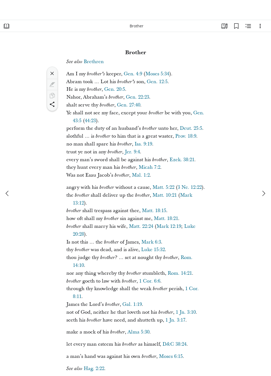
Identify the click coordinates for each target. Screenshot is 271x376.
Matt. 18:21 (166, 218)
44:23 (90, 120)
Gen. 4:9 (133, 73)
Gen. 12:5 (157, 81)
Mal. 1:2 (141, 175)
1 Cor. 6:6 (149, 281)
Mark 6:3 (151, 242)
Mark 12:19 (168, 226)
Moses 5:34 (157, 73)
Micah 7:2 (149, 167)
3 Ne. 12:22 (190, 187)
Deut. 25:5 (191, 128)
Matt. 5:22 (163, 187)
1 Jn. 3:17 (175, 320)
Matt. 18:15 (154, 210)
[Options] (260, 26)
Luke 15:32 (153, 249)
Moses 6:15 (171, 356)
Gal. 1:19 (132, 304)
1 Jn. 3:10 (186, 312)
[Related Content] (248, 26)
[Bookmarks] (236, 26)
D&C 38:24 (174, 344)
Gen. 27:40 (128, 105)
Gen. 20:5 (114, 89)
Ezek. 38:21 (181, 159)
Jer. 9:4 (132, 151)
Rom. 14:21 (180, 273)
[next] (263, 193)
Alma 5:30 (138, 332)
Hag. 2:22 (94, 368)
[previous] (7, 193)
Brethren (94, 61)
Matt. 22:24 (141, 226)
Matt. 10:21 (164, 195)
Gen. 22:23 (137, 97)
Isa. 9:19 (143, 144)
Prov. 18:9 (185, 136)
